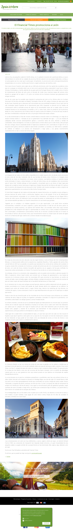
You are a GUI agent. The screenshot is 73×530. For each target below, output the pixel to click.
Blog (61, 15)
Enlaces (34, 499)
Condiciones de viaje (42, 499)
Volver (8, 457)
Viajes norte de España (16, 15)
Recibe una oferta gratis (37, 476)
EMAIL (55, 1)
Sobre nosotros (31, 1)
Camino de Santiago (31, 15)
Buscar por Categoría (36, 20)
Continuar (46, 523)
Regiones (54, 15)
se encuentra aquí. (36, 453)
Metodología (16, 499)
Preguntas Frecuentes (60, 20)
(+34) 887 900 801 (49, 1)
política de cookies (37, 515)
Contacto (39, 1)
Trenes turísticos (44, 15)
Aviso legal (51, 499)
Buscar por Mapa (13, 20)
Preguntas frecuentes (26, 499)
